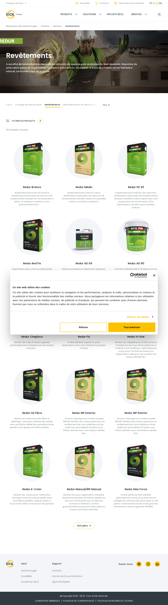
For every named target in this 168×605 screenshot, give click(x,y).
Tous (9, 104)
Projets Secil (115, 14)
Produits (66, 14)
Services (136, 14)
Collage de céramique (28, 104)
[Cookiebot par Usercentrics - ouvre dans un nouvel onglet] (132, 275)
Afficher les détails (138, 316)
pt (151, 3)
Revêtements (52, 104)
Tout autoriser (132, 327)
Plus (106, 105)
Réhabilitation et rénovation (80, 104)
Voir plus (82, 525)
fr (155, 3)
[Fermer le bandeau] (154, 275)
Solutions (89, 14)
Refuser (83, 327)
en (160, 3)
